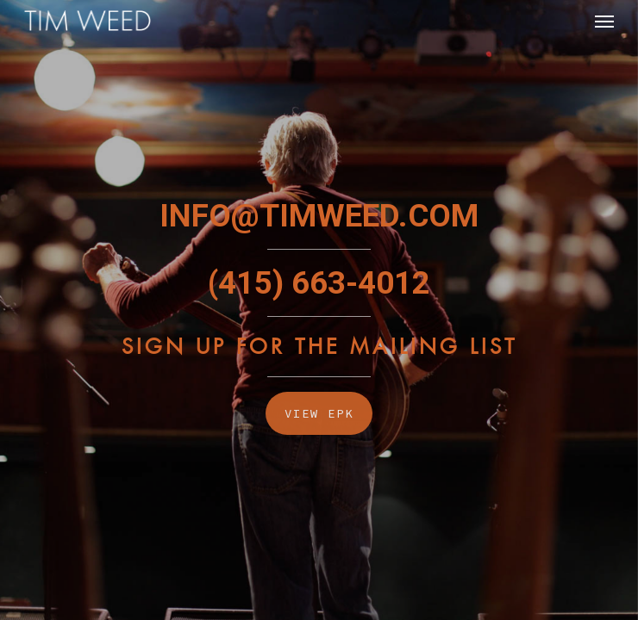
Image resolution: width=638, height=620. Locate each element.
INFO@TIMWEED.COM (319, 215)
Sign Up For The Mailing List (319, 346)
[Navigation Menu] (604, 20)
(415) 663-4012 (319, 282)
